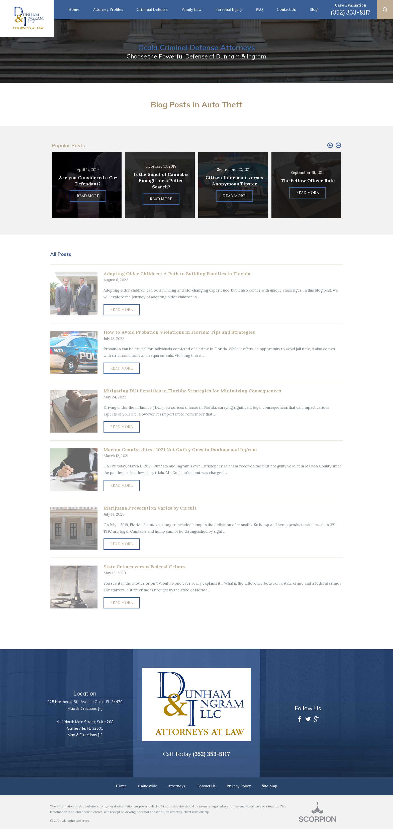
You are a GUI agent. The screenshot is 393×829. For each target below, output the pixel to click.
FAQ (259, 9)
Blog (314, 9)
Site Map (269, 786)
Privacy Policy (239, 786)
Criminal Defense (152, 9)
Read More (121, 309)
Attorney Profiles (108, 9)
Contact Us (286, 9)
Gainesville (147, 786)
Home (73, 9)
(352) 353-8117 (350, 12)
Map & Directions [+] (85, 708)
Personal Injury (228, 9)
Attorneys (176, 786)
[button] (385, 9)
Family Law (191, 9)
